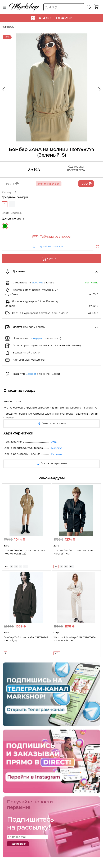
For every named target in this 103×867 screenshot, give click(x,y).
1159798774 (76, 170)
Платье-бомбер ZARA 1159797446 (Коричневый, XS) (24, 552)
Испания (56, 454)
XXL (57, 653)
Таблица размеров (55, 236)
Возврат (31, 373)
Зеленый (5, 226)
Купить (51, 258)
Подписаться (18, 843)
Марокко (56, 448)
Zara (54, 442)
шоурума (37, 282)
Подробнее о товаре (47, 246)
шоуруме (37, 338)
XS (6, 566)
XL (25, 566)
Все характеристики (51, 463)
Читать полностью (52, 423)
